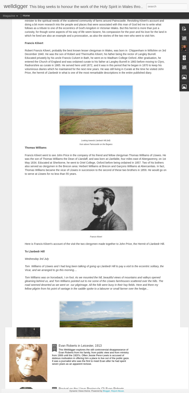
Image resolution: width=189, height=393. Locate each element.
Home (26, 15)
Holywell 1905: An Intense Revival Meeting (118, 145)
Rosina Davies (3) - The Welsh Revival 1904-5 (29, 145)
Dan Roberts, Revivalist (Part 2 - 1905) (85, 259)
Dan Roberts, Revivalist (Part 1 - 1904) (85, 302)
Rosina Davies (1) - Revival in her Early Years (164, 145)
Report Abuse (117, 391)
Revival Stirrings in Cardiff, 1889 (80, 173)
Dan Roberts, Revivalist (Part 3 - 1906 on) (87, 216)
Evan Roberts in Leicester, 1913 (80, 345)
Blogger (106, 391)
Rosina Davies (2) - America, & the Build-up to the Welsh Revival (75, 146)
